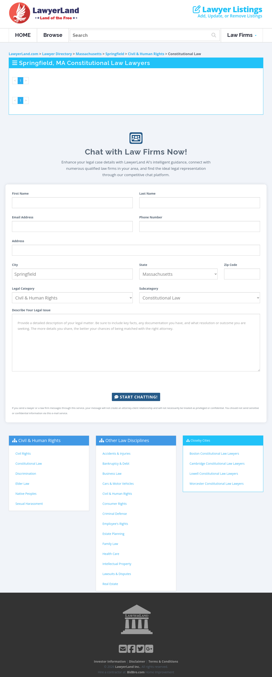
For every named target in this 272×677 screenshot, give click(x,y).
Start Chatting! (136, 397)
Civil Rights (23, 453)
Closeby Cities (200, 440)
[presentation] (136, 382)
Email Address (22, 217)
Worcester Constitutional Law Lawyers (216, 483)
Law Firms (242, 35)
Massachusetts (89, 53)
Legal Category (23, 288)
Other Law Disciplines (127, 440)
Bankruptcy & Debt (115, 463)
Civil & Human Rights (146, 53)
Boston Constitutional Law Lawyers (214, 453)
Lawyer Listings (227, 9)
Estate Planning (113, 534)
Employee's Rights (115, 524)
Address (18, 241)
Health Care (110, 554)
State (143, 265)
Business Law (111, 473)
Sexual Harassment (29, 504)
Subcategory (148, 288)
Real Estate (110, 584)
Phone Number (150, 217)
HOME (23, 35)
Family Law (110, 544)
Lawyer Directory (57, 53)
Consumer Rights (114, 504)
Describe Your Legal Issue (31, 310)
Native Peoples (26, 494)
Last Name (147, 193)
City (15, 265)
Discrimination (25, 473)
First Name (20, 193)
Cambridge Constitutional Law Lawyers (217, 463)
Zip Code (230, 265)
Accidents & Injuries (116, 453)
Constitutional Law (28, 463)
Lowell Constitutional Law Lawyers (214, 473)
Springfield (114, 53)
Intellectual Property (116, 564)
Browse (52, 35)
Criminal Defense (114, 514)
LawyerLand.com (23, 53)
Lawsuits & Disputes (116, 574)
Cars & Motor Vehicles (118, 483)
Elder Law (22, 483)
